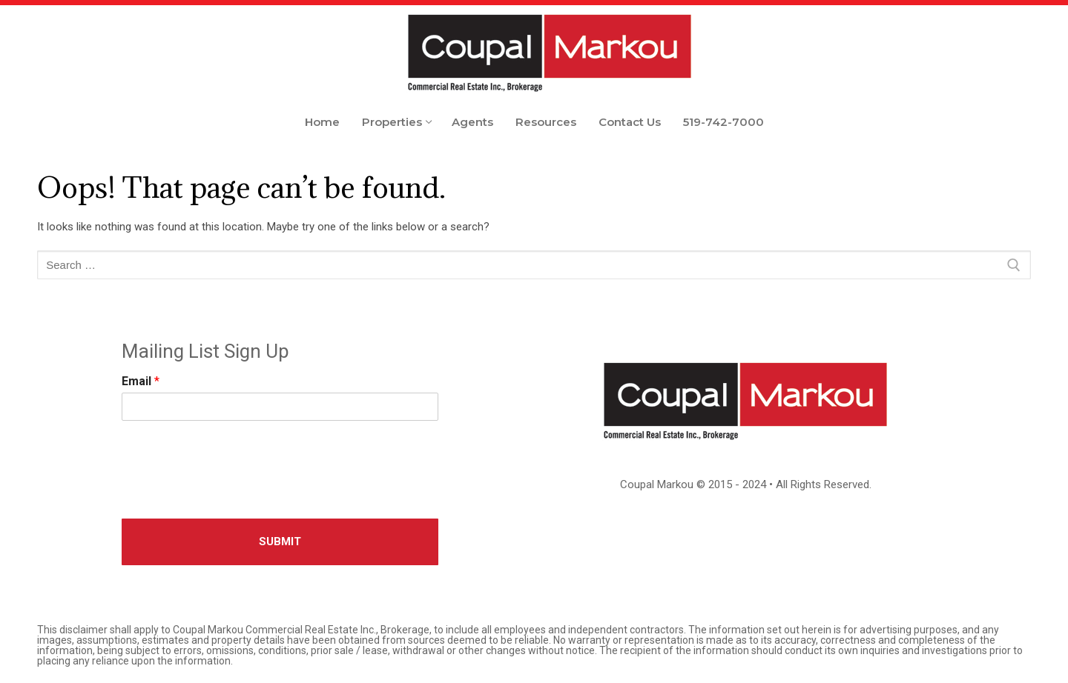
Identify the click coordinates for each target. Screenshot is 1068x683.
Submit (280, 541)
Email (140, 381)
